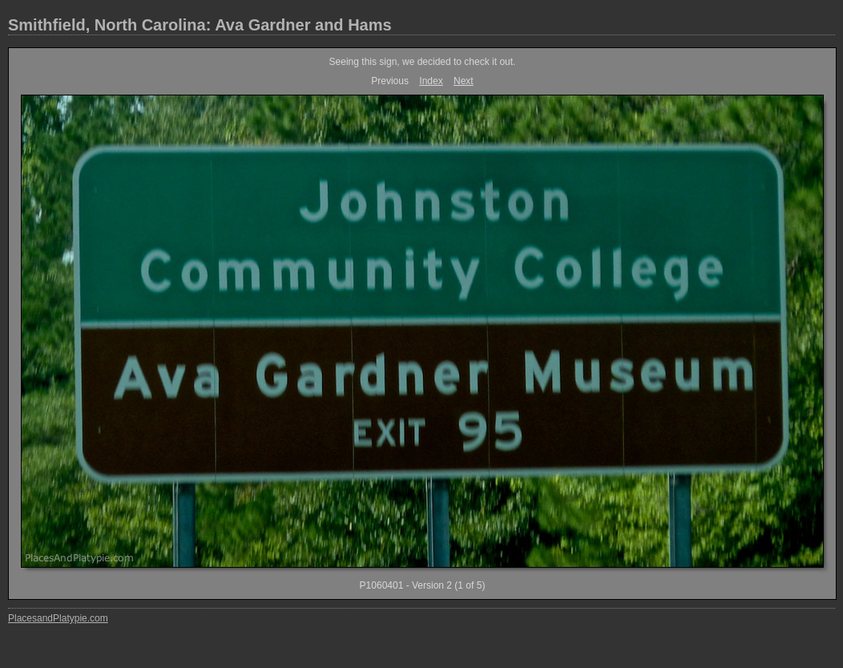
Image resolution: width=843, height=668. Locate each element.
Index (430, 81)
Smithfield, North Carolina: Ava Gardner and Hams (200, 25)
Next (464, 81)
